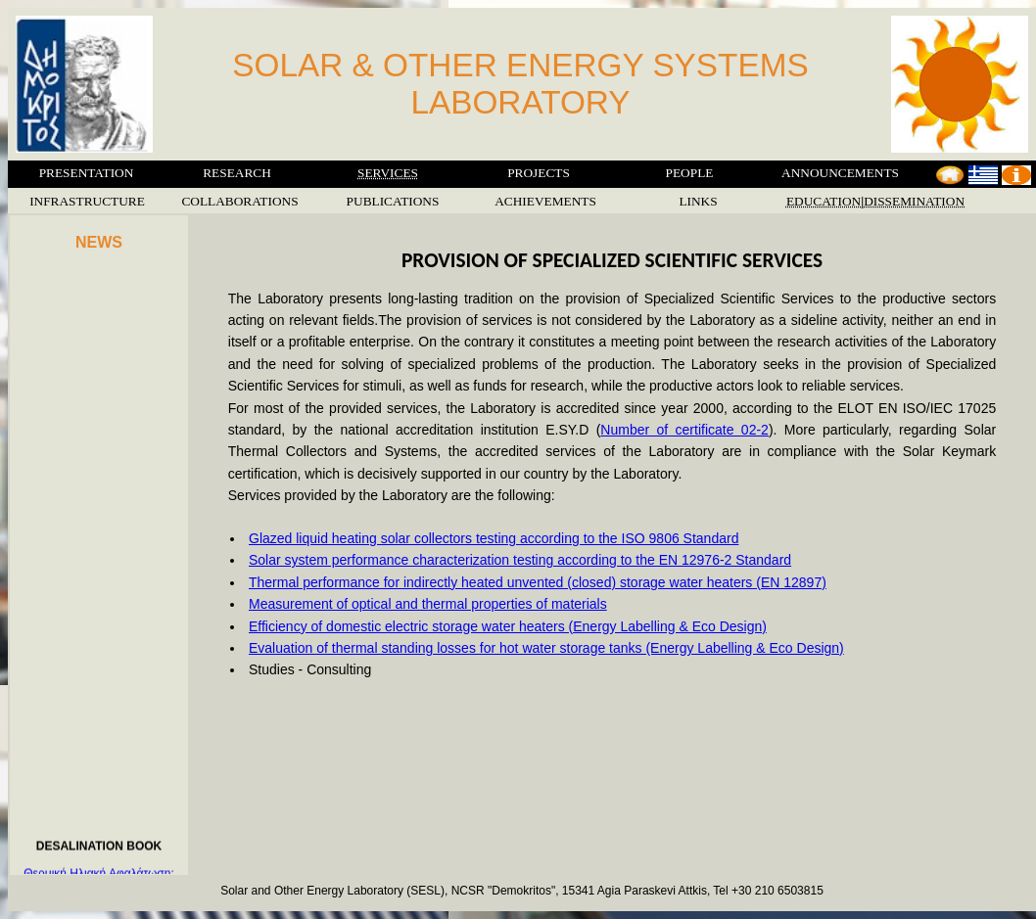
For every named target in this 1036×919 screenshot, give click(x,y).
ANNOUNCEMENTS (840, 172)
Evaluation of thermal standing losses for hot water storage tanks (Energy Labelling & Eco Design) (546, 648)
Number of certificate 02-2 (684, 429)
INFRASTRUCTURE (87, 201)
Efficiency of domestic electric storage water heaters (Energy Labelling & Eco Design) (508, 626)
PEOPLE (690, 172)
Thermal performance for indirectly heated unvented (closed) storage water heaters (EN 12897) (537, 582)
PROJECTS (538, 172)
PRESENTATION (86, 172)
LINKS (698, 201)
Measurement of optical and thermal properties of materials (428, 604)
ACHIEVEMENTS (545, 201)
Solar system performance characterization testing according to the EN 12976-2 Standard (520, 560)
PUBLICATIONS (393, 201)
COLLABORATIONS (239, 201)
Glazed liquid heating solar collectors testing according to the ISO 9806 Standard (493, 538)
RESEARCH (237, 172)
